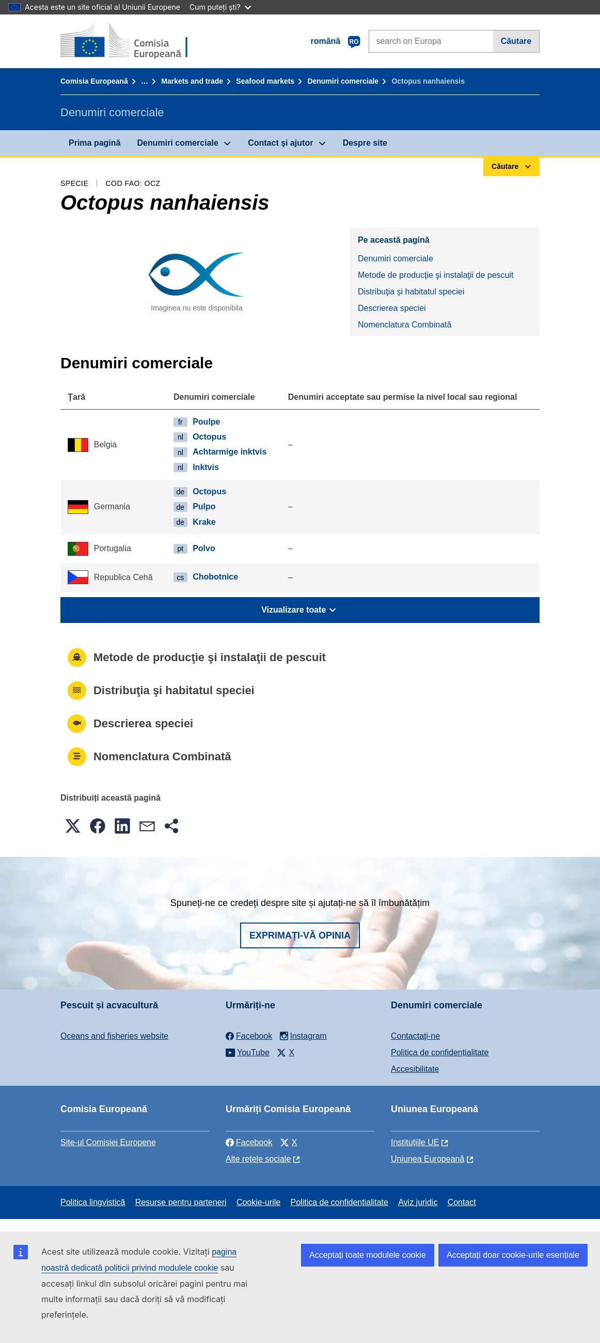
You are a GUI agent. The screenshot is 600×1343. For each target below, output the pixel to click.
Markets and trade (192, 81)
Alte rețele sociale (258, 1158)
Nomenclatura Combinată (404, 324)
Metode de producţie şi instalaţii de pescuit (436, 275)
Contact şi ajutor (280, 142)
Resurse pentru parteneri (181, 1202)
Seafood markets (265, 81)
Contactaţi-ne (415, 1036)
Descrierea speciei (392, 308)
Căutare (516, 41)
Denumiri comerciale (342, 81)
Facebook (249, 1142)
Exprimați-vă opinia (300, 935)
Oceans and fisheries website (114, 1036)
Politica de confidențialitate (439, 1052)
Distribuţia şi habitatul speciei (411, 291)
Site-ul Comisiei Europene (108, 1142)
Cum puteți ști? (220, 7)
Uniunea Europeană (427, 1158)
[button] (72, 826)
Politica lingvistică (92, 1202)
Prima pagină (94, 142)
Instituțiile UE (415, 1142)
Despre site (365, 142)
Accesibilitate (415, 1069)
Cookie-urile (258, 1202)
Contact (462, 1202)
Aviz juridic (417, 1202)
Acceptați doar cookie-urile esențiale (513, 1255)
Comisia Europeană (94, 81)
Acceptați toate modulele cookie (367, 1255)
